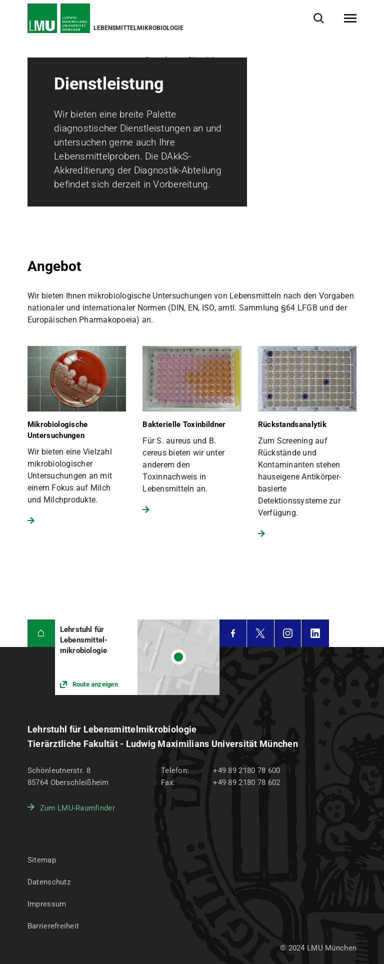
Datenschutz (49, 882)
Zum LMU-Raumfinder (77, 808)
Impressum (47, 904)
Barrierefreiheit (53, 926)
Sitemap (42, 860)
